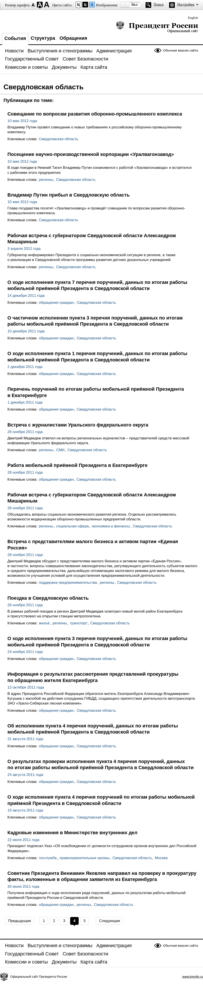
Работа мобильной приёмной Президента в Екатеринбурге (77, 465)
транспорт (78, 623)
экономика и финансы (111, 526)
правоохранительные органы (84, 858)
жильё (44, 623)
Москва (161, 858)
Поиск (159, 4)
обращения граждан (56, 302)
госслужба (48, 858)
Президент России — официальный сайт (157, 27)
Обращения (73, 38)
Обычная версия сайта (180, 50)
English (193, 17)
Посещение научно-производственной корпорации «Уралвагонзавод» (90, 154)
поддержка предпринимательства (68, 582)
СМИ (60, 450)
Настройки (185, 4)
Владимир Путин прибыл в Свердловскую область (68, 195)
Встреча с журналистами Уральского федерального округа (77, 425)
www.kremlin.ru (192, 976)
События (15, 38)
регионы (46, 180)
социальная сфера (72, 526)
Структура (43, 38)
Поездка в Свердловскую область (48, 598)
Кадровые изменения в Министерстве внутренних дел (72, 832)
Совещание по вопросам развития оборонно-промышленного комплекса (94, 114)
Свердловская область (58, 139)
